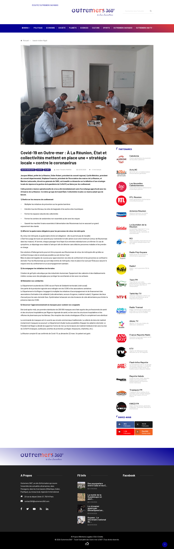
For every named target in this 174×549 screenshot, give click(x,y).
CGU (95, 537)
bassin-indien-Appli (28, 169)
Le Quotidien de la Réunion (137, 225)
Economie (50, 28)
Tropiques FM (135, 390)
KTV (131, 348)
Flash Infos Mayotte (138, 362)
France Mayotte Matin (139, 334)
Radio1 (132, 266)
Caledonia (134, 156)
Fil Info (47, 169)
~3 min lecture (95, 170)
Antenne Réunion (137, 211)
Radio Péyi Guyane (138, 252)
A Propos (74, 537)
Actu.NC (133, 169)
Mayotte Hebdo (136, 376)
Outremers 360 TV (144, 28)
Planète (73, 28)
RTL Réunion (135, 197)
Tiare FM (133, 279)
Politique (38, 28)
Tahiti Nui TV (135, 293)
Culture (95, 28)
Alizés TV (133, 321)
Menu (26, 28)
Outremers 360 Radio (122, 28)
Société (61, 28)
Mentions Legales (85, 537)
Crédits (100, 537)
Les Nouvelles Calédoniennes (136, 184)
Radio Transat (136, 307)
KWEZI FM (134, 403)
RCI (131, 238)
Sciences (84, 28)
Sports (106, 28)
